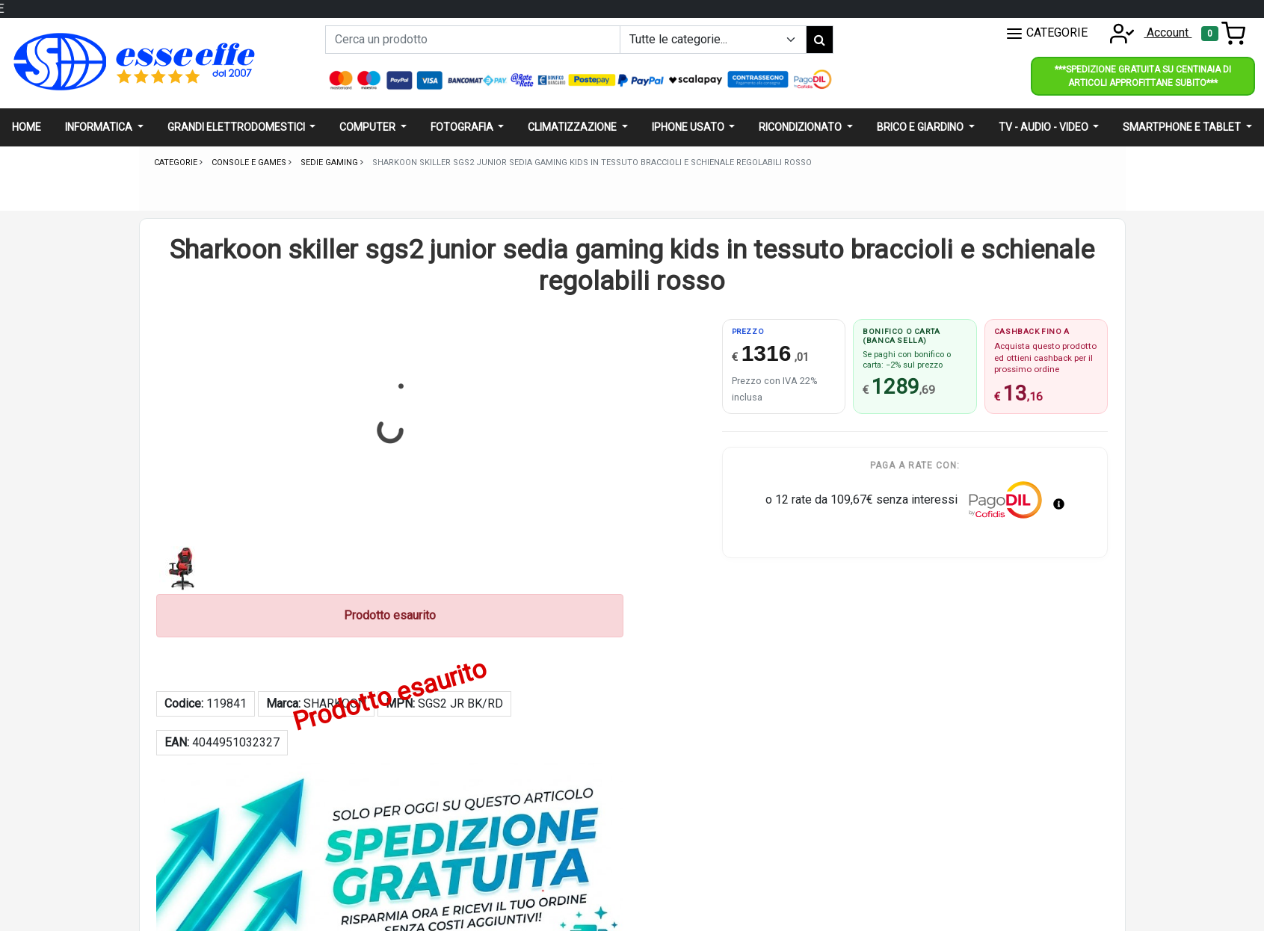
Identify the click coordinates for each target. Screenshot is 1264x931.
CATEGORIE (1046, 34)
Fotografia (463, 127)
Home (26, 127)
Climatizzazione (573, 127)
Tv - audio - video (1045, 127)
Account (1145, 32)
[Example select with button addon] (713, 39)
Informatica (100, 127)
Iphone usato (689, 127)
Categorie (177, 162)
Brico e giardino (921, 127)
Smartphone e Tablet (1183, 127)
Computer (368, 127)
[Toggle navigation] (1223, 33)
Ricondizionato (801, 127)
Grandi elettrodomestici (237, 127)
